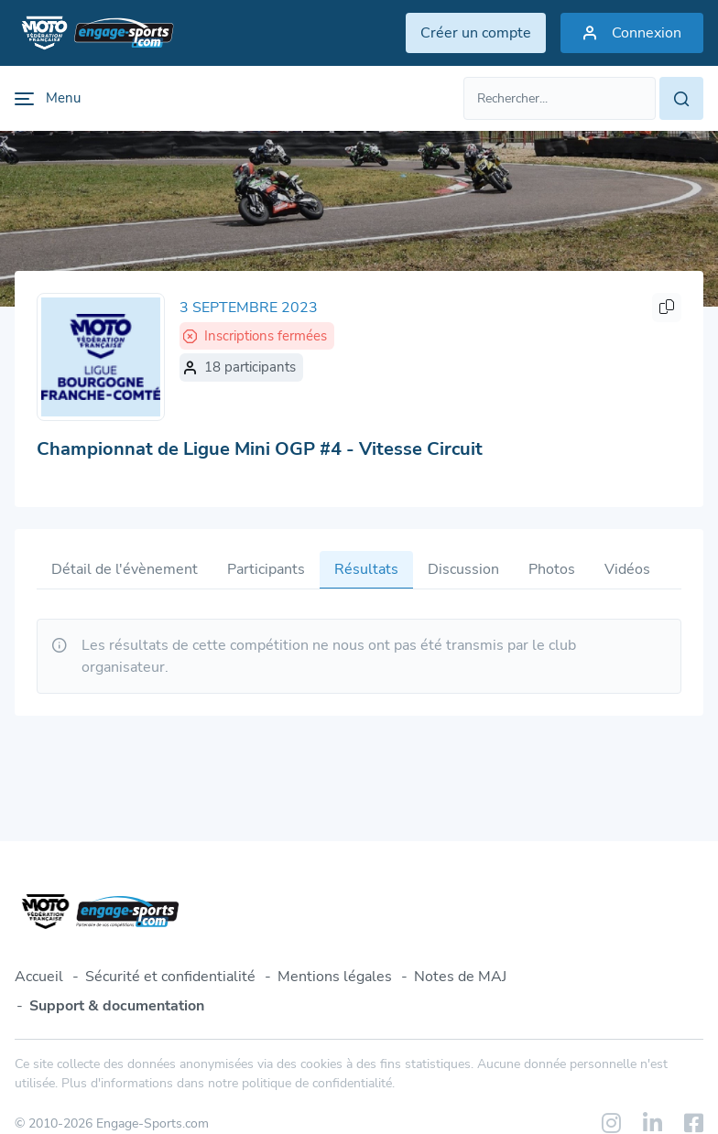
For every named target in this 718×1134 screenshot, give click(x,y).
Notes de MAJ (460, 977)
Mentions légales (334, 977)
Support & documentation (116, 1006)
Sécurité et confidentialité (170, 977)
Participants (266, 569)
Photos (551, 569)
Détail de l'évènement (124, 569)
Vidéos (627, 569)
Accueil (39, 977)
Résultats (366, 569)
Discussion (463, 569)
